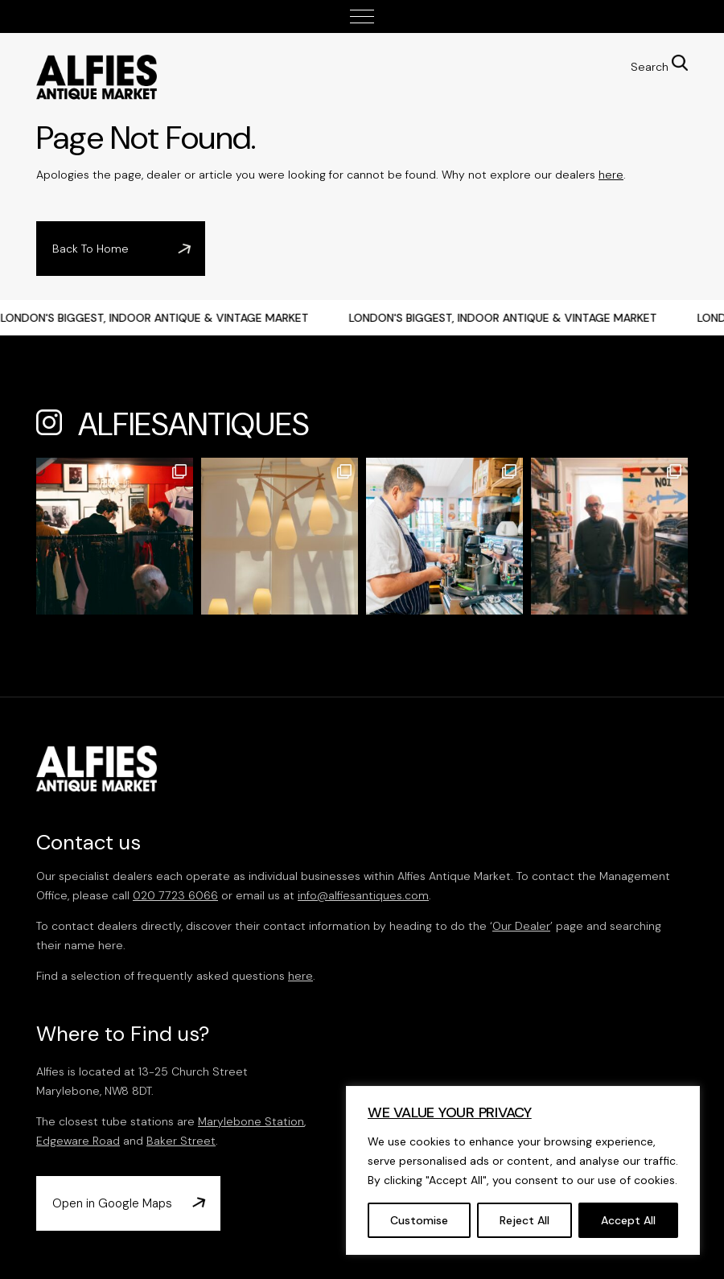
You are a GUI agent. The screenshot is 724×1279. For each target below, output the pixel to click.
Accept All (628, 1220)
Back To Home (90, 248)
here (611, 174)
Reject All (524, 1220)
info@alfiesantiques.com (363, 895)
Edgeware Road (78, 1140)
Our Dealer (521, 926)
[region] (523, 1170)
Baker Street (181, 1140)
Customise (419, 1220)
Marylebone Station (251, 1121)
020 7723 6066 (175, 895)
